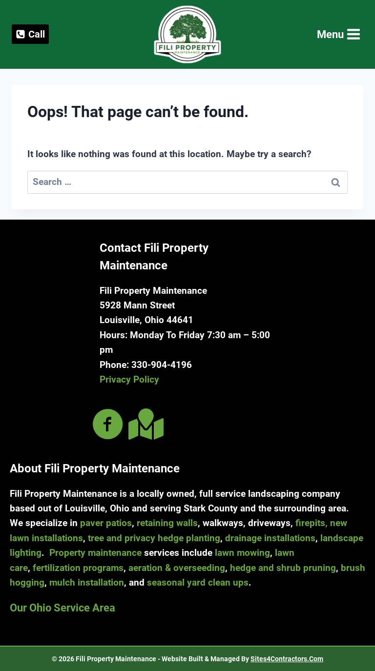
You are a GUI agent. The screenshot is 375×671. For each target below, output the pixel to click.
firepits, (311, 523)
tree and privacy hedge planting (154, 538)
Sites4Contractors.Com (286, 659)
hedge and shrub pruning (283, 567)
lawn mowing (242, 552)
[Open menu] (337, 34)
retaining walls (167, 523)
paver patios (106, 523)
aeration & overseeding (176, 567)
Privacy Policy (129, 379)
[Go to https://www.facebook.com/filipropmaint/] (108, 425)
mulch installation (86, 582)
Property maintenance (95, 552)
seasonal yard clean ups (198, 582)
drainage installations (270, 538)
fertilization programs (78, 567)
